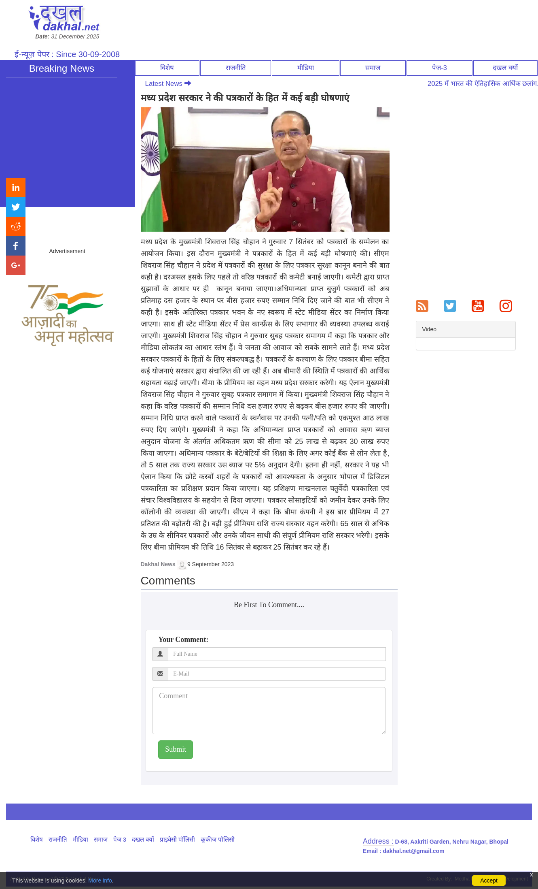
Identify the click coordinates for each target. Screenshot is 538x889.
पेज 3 (120, 839)
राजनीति (236, 68)
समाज (372, 68)
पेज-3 (439, 68)
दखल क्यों (505, 68)
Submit (175, 749)
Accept (489, 880)
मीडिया (305, 68)
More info (100, 880)
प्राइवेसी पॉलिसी (177, 839)
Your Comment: (183, 639)
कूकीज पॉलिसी (218, 839)
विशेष (167, 68)
